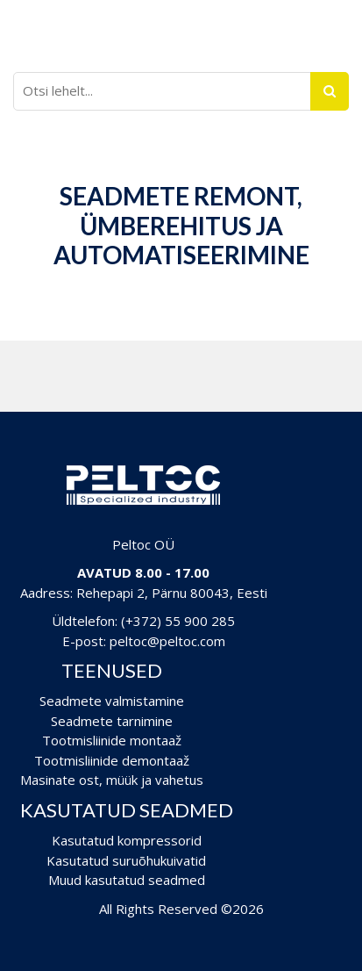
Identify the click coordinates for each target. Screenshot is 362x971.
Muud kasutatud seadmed (126, 879)
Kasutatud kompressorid (127, 840)
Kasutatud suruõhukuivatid (126, 860)
